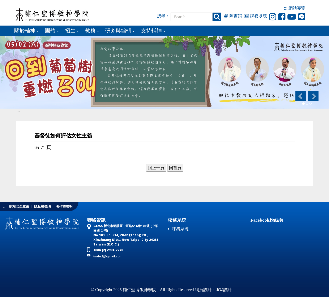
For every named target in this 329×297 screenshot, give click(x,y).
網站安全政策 (19, 206)
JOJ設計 (224, 289)
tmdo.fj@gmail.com (108, 256)
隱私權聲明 (42, 206)
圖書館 (233, 15)
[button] (300, 96)
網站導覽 (297, 8)
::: (285, 8)
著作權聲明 (64, 206)
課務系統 (255, 15)
